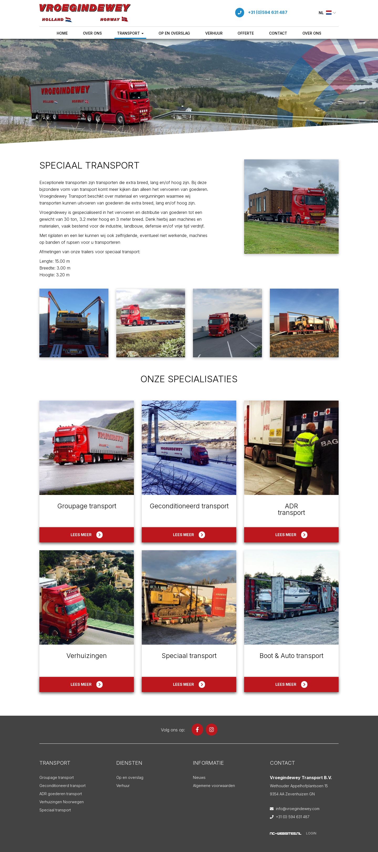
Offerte (246, 33)
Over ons (92, 33)
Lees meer (87, 534)
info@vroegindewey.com (297, 808)
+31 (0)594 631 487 (267, 12)
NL (327, 12)
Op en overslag (174, 33)
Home (62, 33)
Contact (278, 33)
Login (311, 833)
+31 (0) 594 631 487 (292, 817)
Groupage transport (56, 777)
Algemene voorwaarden (214, 785)
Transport (130, 33)
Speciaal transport (55, 810)
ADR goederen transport (60, 793)
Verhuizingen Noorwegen (61, 802)
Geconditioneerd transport (62, 785)
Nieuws (199, 777)
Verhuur (214, 33)
